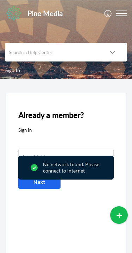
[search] (52, 52)
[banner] (66, 39)
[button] (108, 13)
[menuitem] (108, 13)
